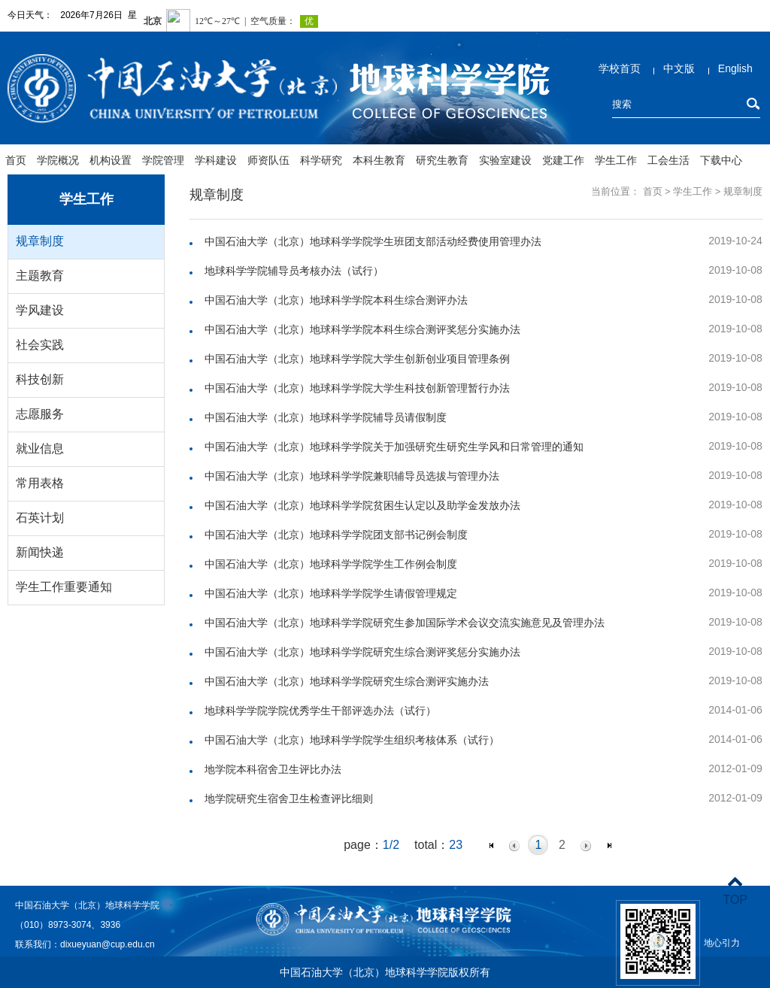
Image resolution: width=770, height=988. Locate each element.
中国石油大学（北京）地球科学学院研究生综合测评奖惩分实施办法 (362, 652)
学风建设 (40, 310)
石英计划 (40, 517)
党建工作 (563, 160)
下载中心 (721, 160)
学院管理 (163, 160)
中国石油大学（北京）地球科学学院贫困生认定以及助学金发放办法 (362, 505)
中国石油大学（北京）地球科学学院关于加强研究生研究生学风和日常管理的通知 (394, 447)
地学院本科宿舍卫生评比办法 (273, 769)
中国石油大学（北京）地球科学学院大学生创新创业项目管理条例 (357, 359)
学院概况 (58, 160)
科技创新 (40, 379)
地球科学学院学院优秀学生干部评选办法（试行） (320, 711)
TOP (735, 890)
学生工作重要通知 (64, 586)
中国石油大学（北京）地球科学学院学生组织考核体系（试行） (352, 740)
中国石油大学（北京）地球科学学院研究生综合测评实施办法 (347, 681)
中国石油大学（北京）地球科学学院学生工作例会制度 (331, 564)
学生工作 (616, 160)
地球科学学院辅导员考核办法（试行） (294, 271)
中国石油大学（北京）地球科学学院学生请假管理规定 (331, 593)
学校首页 (620, 68)
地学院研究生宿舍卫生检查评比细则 (289, 799)
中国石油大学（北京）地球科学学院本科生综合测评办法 (336, 300)
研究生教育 (442, 160)
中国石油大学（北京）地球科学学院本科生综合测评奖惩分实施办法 (362, 329)
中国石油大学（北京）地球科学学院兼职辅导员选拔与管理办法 (352, 476)
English (735, 68)
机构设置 (110, 160)
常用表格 (40, 483)
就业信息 (40, 448)
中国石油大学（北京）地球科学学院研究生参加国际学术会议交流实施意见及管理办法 (405, 623)
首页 (15, 160)
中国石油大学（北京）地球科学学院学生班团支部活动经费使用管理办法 (373, 241)
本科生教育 (379, 160)
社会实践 (40, 344)
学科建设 (216, 160)
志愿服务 (40, 414)
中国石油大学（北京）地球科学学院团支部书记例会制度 (336, 535)
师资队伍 (268, 160)
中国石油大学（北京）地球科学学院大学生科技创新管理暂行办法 (357, 388)
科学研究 (321, 160)
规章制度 (40, 241)
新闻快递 (40, 552)
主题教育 (40, 275)
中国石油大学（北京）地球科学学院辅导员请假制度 (326, 417)
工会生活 (668, 160)
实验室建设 (505, 160)
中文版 (679, 68)
